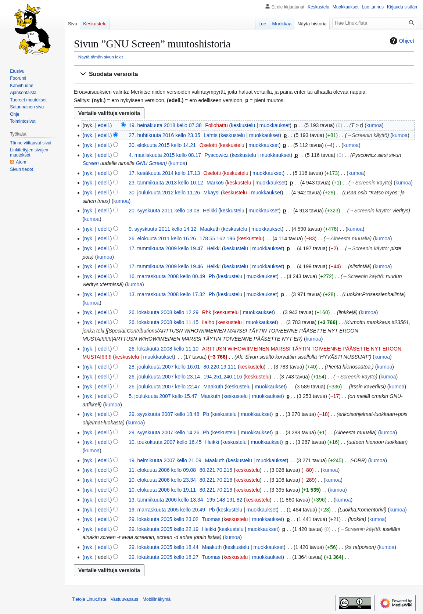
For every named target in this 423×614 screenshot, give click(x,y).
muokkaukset (274, 125)
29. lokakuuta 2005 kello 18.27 (163, 557)
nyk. (89, 135)
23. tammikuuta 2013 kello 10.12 (166, 183)
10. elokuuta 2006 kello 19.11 (162, 490)
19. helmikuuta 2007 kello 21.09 (165, 460)
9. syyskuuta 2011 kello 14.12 (162, 229)
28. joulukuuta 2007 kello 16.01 (164, 367)
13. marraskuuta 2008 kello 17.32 (167, 294)
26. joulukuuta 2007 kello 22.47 (164, 386)
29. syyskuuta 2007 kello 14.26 (164, 432)
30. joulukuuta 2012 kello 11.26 (164, 192)
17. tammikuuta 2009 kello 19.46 (166, 266)
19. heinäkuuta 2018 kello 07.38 (165, 125)
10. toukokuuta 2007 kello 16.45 (165, 442)
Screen (90, 163)
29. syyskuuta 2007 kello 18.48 (164, 414)
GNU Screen (150, 163)
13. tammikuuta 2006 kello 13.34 (166, 500)
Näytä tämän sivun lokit (100, 56)
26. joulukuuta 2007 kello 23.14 (164, 377)
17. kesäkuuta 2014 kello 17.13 (164, 173)
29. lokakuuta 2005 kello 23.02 (163, 519)
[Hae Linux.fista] (375, 23)
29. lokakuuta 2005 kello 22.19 (163, 529)
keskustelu (243, 125)
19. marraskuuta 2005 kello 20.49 (167, 510)
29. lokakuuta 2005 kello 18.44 (163, 547)
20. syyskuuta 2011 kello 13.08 (164, 210)
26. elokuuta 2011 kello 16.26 (162, 238)
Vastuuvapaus (124, 599)
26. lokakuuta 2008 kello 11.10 (163, 349)
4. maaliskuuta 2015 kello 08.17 (165, 155)
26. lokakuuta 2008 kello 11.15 (163, 322)
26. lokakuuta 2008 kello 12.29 (163, 312)
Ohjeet (401, 40)
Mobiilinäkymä (157, 599)
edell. (104, 125)
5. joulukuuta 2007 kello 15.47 (163, 396)
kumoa (374, 125)
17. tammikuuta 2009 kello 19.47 (166, 248)
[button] (244, 74)
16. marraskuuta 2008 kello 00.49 (167, 276)
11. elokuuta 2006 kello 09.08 (162, 470)
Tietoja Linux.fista (89, 599)
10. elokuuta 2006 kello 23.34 (162, 480)
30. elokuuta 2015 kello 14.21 (162, 145)
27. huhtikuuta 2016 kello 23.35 (164, 135)
